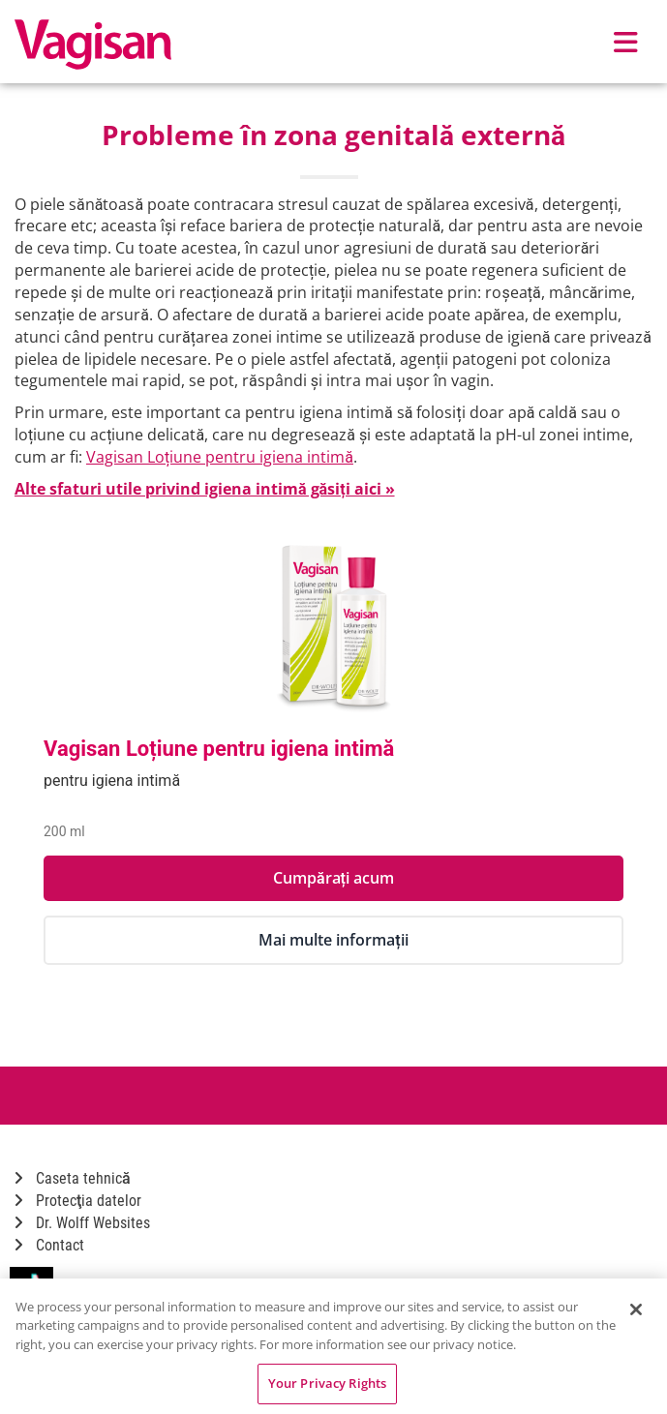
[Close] (636, 1309)
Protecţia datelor (78, 1200)
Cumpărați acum (333, 877)
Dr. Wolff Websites (82, 1223)
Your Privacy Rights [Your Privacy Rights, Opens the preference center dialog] (327, 1383)
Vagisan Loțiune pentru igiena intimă (219, 456)
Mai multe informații (333, 939)
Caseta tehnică (73, 1178)
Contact (49, 1245)
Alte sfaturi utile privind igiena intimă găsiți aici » (205, 488)
